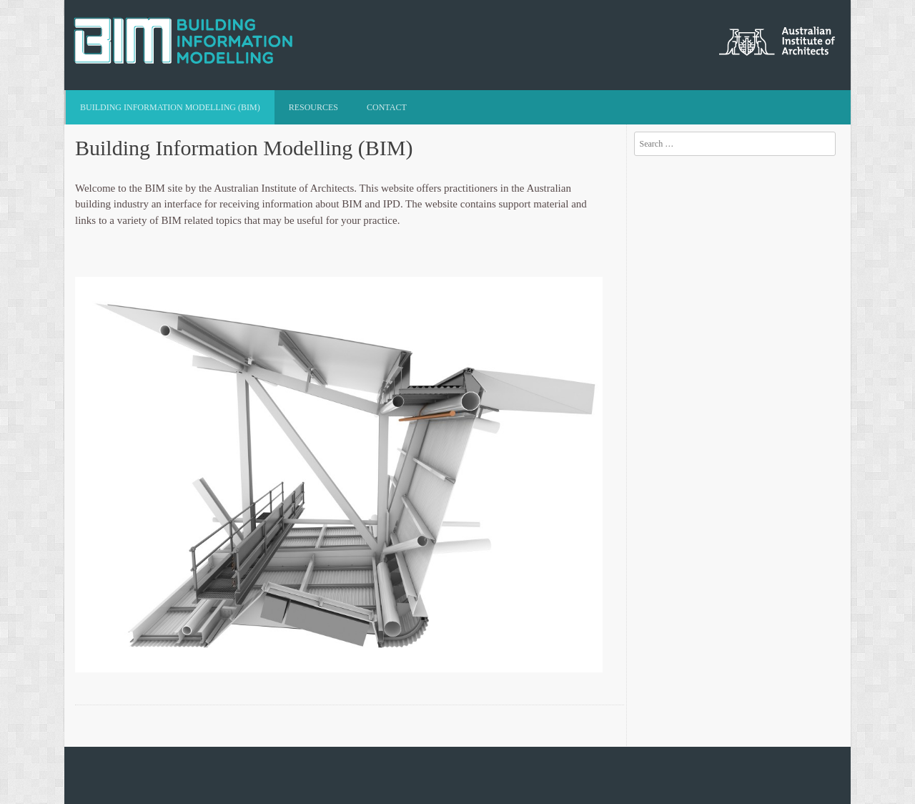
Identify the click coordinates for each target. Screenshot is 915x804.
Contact (387, 107)
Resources (313, 107)
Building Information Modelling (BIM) (170, 107)
